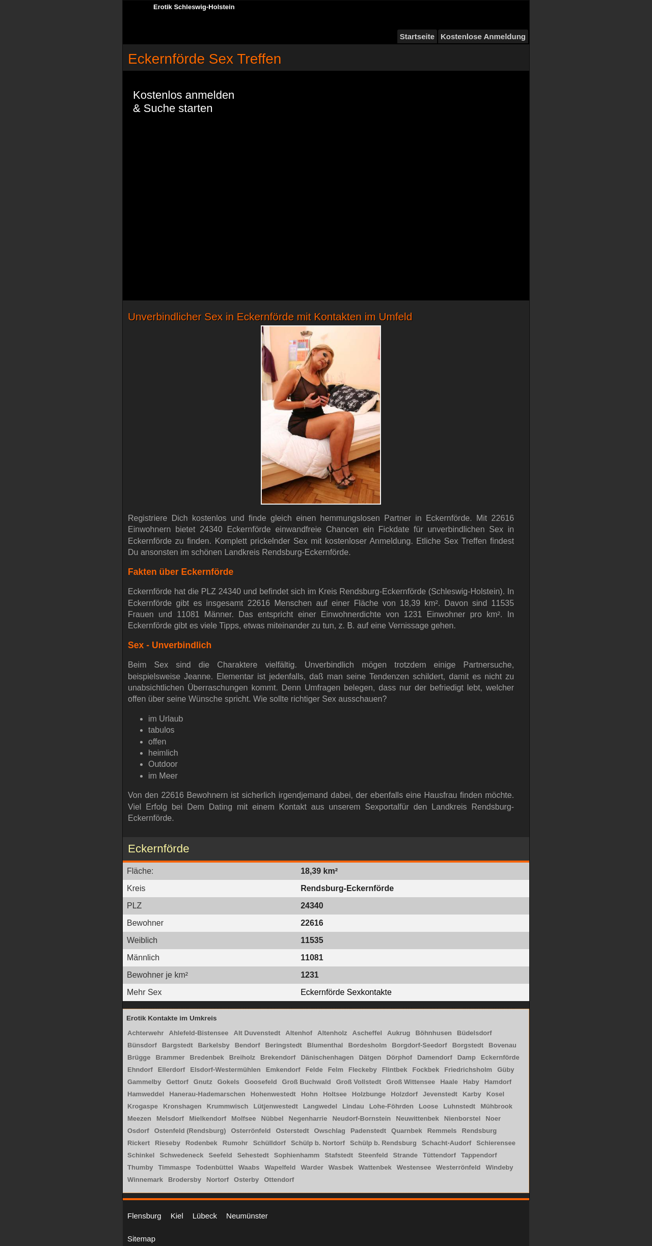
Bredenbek (207, 1057)
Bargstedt (177, 1045)
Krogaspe (142, 1106)
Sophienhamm (297, 1155)
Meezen (139, 1118)
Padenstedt (368, 1130)
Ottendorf (279, 1179)
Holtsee (335, 1094)
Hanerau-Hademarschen (207, 1094)
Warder (312, 1167)
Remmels (442, 1130)
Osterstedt (292, 1130)
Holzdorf (404, 1094)
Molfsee (243, 1118)
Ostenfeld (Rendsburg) (190, 1130)
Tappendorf (479, 1155)
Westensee (414, 1167)
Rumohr (235, 1143)
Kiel (177, 1215)
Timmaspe (174, 1167)
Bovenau (502, 1045)
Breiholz (242, 1057)
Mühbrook (496, 1106)
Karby (472, 1094)
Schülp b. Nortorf (318, 1143)
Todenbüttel (214, 1167)
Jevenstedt (440, 1094)
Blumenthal (325, 1045)
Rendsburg (479, 1130)
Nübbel (272, 1118)
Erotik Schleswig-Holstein (194, 7)
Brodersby (184, 1179)
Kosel (495, 1094)
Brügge (139, 1057)
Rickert (138, 1143)
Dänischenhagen (327, 1057)
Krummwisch (228, 1106)
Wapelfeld (279, 1167)
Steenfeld (373, 1155)
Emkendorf (283, 1069)
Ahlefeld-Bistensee (199, 1033)
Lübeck (205, 1215)
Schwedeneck (181, 1155)
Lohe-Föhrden (391, 1106)
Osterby (246, 1179)
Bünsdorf (142, 1045)
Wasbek (341, 1167)
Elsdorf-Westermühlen (225, 1069)
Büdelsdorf (474, 1033)
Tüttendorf (439, 1155)
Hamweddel (145, 1094)
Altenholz (332, 1033)
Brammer (170, 1057)
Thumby (140, 1167)
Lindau (353, 1106)
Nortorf (217, 1179)
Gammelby (144, 1082)
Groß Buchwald (306, 1082)
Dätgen (370, 1057)
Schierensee (495, 1143)
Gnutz (203, 1082)
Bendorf (247, 1045)
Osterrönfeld (250, 1130)
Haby (471, 1082)
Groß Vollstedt (359, 1082)
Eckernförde (500, 1057)
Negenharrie (308, 1118)
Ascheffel (367, 1033)
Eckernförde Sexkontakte (346, 992)
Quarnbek (406, 1130)
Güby (505, 1069)
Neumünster (247, 1215)
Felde (314, 1069)
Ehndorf (140, 1069)
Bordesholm (367, 1045)
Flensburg (144, 1215)
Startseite (417, 36)
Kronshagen (182, 1106)
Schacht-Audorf (447, 1143)
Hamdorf (497, 1082)
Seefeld (220, 1155)
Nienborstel (462, 1118)
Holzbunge (369, 1094)
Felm (335, 1069)
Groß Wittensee (410, 1082)
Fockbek (425, 1069)
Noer (493, 1118)
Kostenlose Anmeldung (483, 36)
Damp (466, 1057)
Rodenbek (201, 1143)
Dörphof (400, 1057)
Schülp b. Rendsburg (383, 1143)
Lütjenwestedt (275, 1106)
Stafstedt (338, 1155)
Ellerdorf (171, 1069)
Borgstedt (467, 1045)
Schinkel (140, 1155)
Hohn (309, 1094)
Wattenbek (374, 1167)
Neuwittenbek (417, 1118)
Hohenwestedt (273, 1094)
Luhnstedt (459, 1106)
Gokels (228, 1082)
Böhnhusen (434, 1033)
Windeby (499, 1167)
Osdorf (138, 1130)
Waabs (248, 1167)
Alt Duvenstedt (257, 1033)
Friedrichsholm (468, 1069)
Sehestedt (253, 1155)
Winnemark (145, 1179)
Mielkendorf (207, 1118)
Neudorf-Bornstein (361, 1118)
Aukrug (399, 1033)
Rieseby (167, 1143)
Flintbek (395, 1069)
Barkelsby (213, 1045)
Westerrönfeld (458, 1167)
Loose (428, 1106)
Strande (405, 1155)
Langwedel (320, 1106)
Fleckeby (362, 1069)
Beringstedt (283, 1045)
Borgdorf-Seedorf (419, 1045)
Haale (449, 1082)
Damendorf (434, 1057)
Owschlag (329, 1130)
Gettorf (177, 1082)
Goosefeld (260, 1082)
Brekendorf (277, 1057)
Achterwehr (145, 1033)
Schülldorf (269, 1143)
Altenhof (298, 1033)
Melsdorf (170, 1118)
